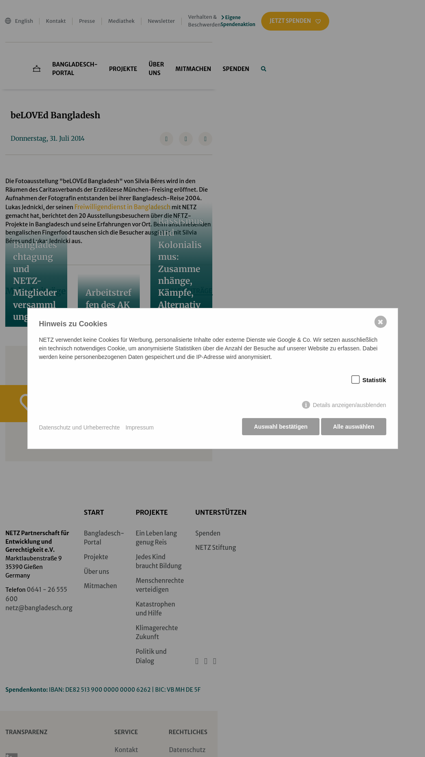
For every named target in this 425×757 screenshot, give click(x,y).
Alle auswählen (353, 427)
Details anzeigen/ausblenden (349, 406)
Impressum (140, 427)
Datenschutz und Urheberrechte (79, 427)
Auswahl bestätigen (279, 427)
